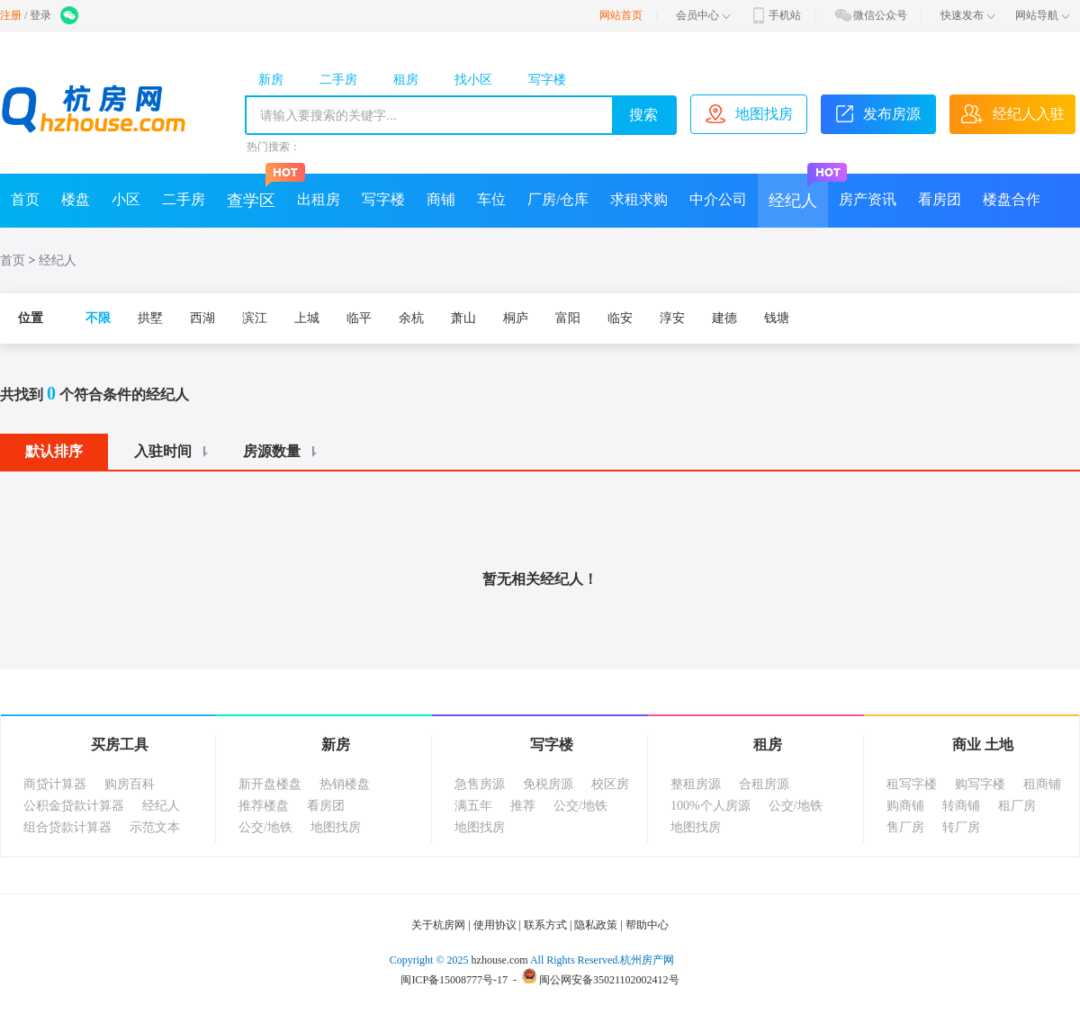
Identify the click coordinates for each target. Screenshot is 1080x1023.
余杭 (411, 318)
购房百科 (129, 784)
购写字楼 (980, 784)
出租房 (318, 199)
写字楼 (547, 79)
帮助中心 (647, 925)
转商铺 (961, 805)
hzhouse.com (500, 960)
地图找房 (335, 827)
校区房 (610, 784)
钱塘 (776, 318)
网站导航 (1042, 15)
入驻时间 (173, 451)
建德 (724, 318)
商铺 (441, 199)
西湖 (202, 318)
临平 (359, 318)
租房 (405, 79)
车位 (491, 199)
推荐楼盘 (263, 805)
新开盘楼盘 (270, 784)
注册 (11, 15)
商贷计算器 (54, 784)
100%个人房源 (710, 805)
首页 (25, 199)
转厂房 (961, 827)
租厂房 (1017, 805)
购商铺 (905, 805)
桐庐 (515, 318)
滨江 (254, 318)
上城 (307, 318)
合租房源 (764, 784)
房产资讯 (867, 199)
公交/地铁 (265, 827)
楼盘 (75, 199)
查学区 (256, 192)
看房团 (939, 199)
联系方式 (545, 925)
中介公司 (718, 199)
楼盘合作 (1011, 199)
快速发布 (967, 15)
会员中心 (703, 15)
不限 (98, 318)
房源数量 (282, 451)
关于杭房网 (438, 925)
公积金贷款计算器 (73, 805)
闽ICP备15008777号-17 (454, 980)
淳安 (672, 318)
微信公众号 (870, 15)
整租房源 (695, 784)
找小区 (473, 79)
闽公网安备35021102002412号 (609, 980)
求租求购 (639, 199)
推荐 (523, 805)
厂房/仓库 (558, 199)
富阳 (567, 318)
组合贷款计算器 (67, 827)
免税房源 (548, 784)
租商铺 (1042, 784)
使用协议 (495, 925)
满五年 (473, 805)
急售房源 (479, 784)
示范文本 (155, 827)
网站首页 (621, 15)
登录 (40, 15)
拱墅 (150, 318)
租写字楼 (911, 784)
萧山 (463, 318)
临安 (620, 318)
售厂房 (905, 827)
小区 (126, 199)
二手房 (338, 79)
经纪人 (798, 192)
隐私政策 (595, 925)
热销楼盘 (345, 784)
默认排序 (54, 451)
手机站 (775, 15)
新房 (271, 79)
